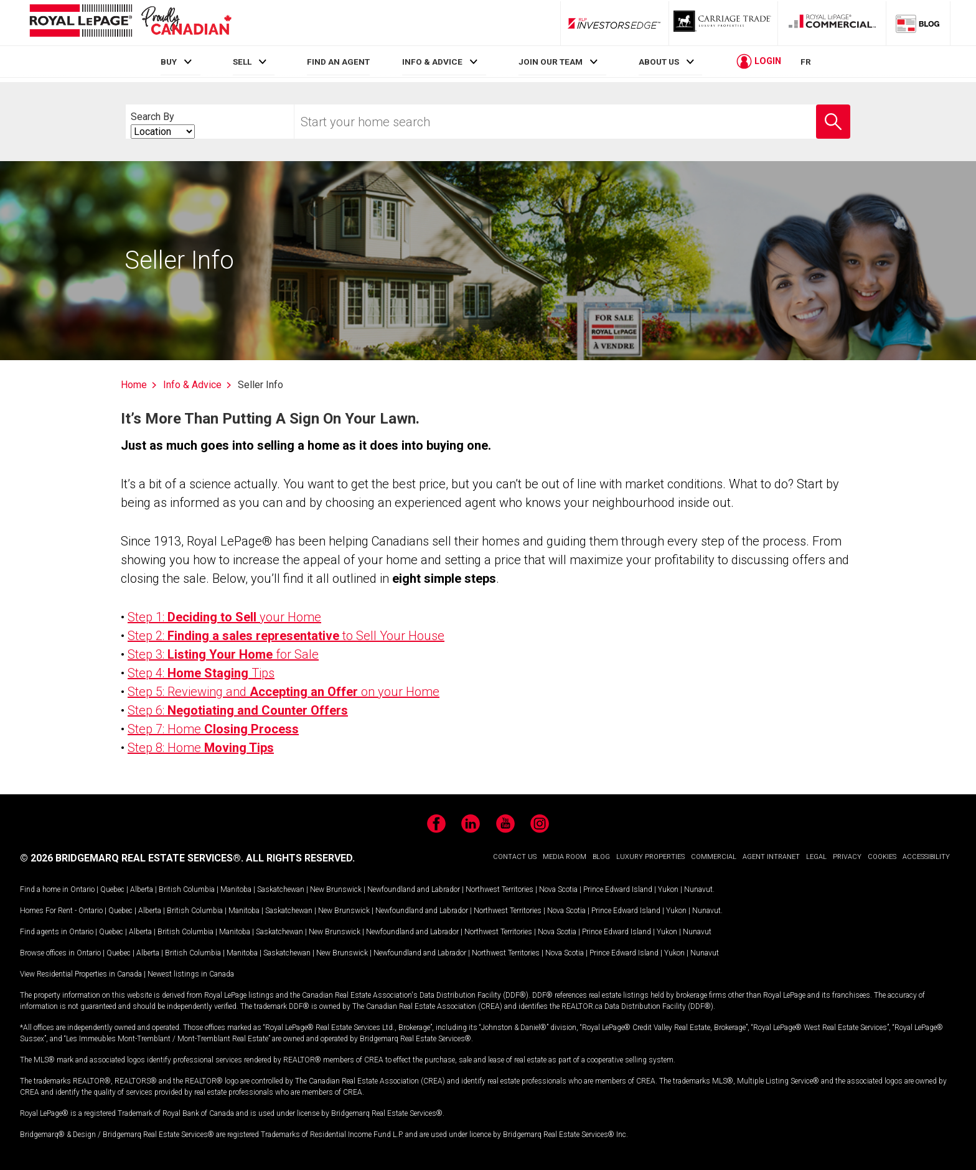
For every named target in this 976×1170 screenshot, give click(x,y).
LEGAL (816, 857)
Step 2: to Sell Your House (286, 635)
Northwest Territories (499, 889)
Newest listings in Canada (191, 974)
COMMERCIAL (713, 857)
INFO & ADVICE (432, 62)
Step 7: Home (213, 729)
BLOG (601, 857)
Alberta (141, 889)
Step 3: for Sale (223, 654)
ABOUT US (659, 62)
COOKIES (882, 857)
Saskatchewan (280, 889)
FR (805, 62)
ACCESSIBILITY (926, 857)
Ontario (82, 889)
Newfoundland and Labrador (413, 889)
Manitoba (235, 889)
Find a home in (44, 889)
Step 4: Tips (201, 673)
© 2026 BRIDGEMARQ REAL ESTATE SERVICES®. (131, 858)
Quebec (112, 889)
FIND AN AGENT (338, 62)
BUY (169, 62)
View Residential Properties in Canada (81, 974)
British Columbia (187, 889)
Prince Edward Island (617, 889)
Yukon (668, 889)
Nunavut (698, 889)
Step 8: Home (201, 747)
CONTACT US (515, 857)
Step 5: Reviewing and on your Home (283, 691)
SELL (242, 62)
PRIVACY (847, 857)
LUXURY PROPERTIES (650, 857)
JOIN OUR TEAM (550, 62)
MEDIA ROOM (564, 857)
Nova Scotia (558, 889)
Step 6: (238, 710)
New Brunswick (336, 889)
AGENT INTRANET (771, 857)
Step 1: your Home (224, 617)
